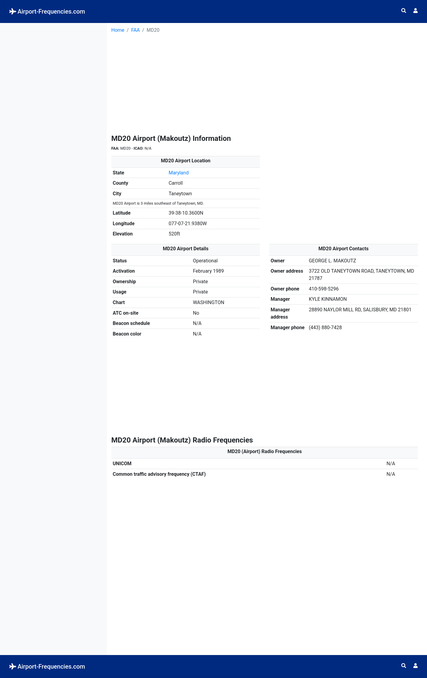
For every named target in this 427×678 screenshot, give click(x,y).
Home (117, 30)
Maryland (179, 173)
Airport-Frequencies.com (47, 11)
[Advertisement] (53, 61)
